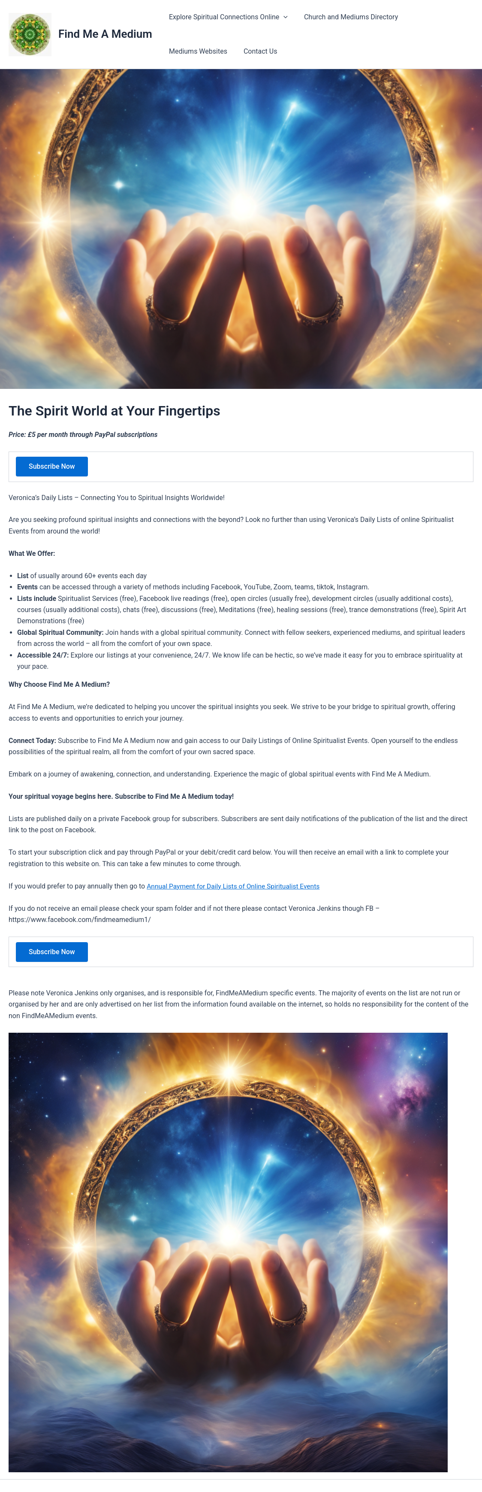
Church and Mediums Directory (347, 17)
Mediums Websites (437, 17)
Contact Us (185, 51)
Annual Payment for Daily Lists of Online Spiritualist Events (236, 886)
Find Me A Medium (105, 33)
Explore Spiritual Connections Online (227, 17)
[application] (282, 17)
